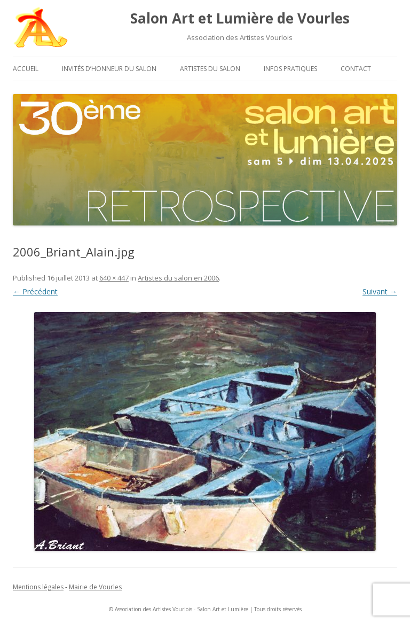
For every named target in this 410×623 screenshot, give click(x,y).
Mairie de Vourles (95, 586)
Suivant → (379, 291)
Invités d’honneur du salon (109, 68)
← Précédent (35, 291)
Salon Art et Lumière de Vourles (240, 18)
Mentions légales (38, 586)
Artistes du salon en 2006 (178, 278)
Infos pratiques (290, 68)
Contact (356, 68)
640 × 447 (114, 278)
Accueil (25, 68)
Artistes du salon (210, 68)
